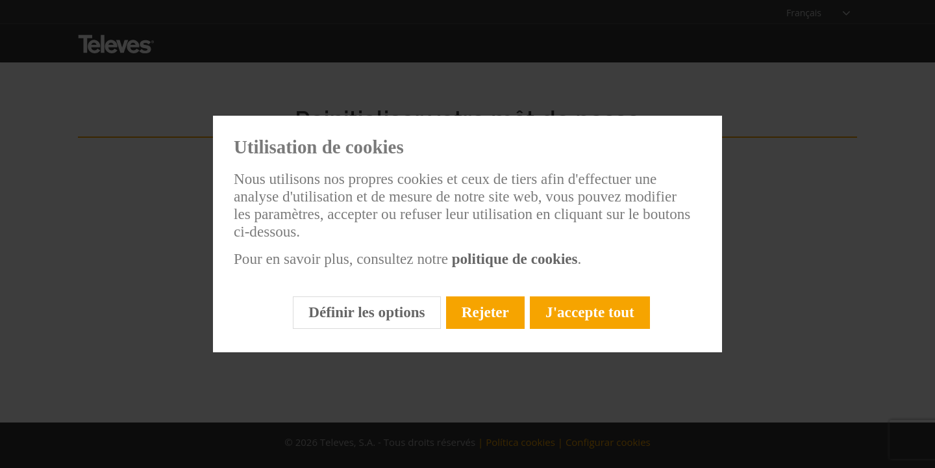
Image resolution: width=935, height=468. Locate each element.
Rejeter (485, 312)
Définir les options (366, 312)
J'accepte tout (589, 312)
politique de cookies (513, 258)
